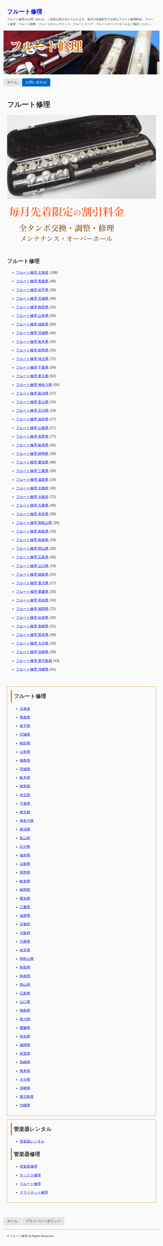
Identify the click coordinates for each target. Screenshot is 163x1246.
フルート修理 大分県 (32, 643)
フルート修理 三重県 (32, 471)
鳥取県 (25, 967)
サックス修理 (30, 1175)
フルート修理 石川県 (32, 410)
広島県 (25, 993)
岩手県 (25, 726)
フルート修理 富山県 (32, 402)
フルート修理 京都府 (32, 488)
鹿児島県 (27, 1097)
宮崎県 (25, 1088)
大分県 (25, 1079)
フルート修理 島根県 (32, 540)
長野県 (25, 872)
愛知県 (25, 898)
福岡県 (25, 1045)
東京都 (25, 812)
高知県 (25, 1036)
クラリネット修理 (34, 1192)
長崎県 (25, 1062)
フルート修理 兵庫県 (32, 505)
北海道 (25, 709)
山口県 (25, 1002)
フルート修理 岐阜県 (32, 445)
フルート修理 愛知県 (32, 462)
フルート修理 (24, 12)
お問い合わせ (36, 82)
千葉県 (25, 803)
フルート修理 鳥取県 (32, 531)
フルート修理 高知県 (32, 600)
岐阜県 (25, 881)
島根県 (25, 976)
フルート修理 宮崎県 (32, 652)
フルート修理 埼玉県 (32, 359)
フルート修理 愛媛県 (32, 592)
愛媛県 (25, 1028)
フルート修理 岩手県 (32, 290)
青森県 (25, 717)
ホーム (12, 82)
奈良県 (25, 950)
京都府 (25, 924)
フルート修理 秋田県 (32, 307)
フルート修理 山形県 (32, 316)
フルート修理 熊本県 (32, 635)
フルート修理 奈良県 (32, 514)
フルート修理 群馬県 (32, 350)
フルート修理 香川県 (32, 583)
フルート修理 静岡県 (32, 454)
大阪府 (25, 933)
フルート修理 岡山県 (32, 548)
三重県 (25, 907)
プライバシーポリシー (43, 1221)
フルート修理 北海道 (32, 272)
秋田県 (25, 743)
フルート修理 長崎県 (32, 626)
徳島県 (25, 1010)
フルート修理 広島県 (32, 557)
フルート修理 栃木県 (32, 342)
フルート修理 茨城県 (32, 333)
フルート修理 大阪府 (32, 497)
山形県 (25, 752)
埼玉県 (25, 795)
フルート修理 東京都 (32, 376)
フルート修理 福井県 (32, 419)
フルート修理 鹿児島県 (34, 661)
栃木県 (25, 777)
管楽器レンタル (32, 1141)
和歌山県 (27, 959)
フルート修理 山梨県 (32, 428)
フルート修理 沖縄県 (32, 669)
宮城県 (25, 734)
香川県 (25, 1019)
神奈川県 (27, 821)
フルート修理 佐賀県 (32, 617)
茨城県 (25, 769)
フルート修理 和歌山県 (34, 523)
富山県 (25, 838)
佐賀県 (25, 1053)
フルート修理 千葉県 (32, 367)
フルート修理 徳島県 (32, 574)
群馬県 (25, 786)
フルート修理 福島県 (32, 324)
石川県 (25, 847)
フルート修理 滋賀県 (32, 479)
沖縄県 (25, 1105)
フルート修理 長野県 (32, 436)
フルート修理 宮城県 (32, 298)
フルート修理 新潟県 (32, 393)
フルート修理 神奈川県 (34, 385)
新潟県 (25, 829)
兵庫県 (25, 941)
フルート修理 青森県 (32, 281)
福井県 (25, 855)
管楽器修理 (28, 1166)
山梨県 (25, 864)
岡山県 (25, 985)
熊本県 (25, 1071)
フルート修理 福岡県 (32, 609)
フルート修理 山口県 (32, 566)
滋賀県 (25, 915)
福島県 (25, 760)
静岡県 (25, 890)
